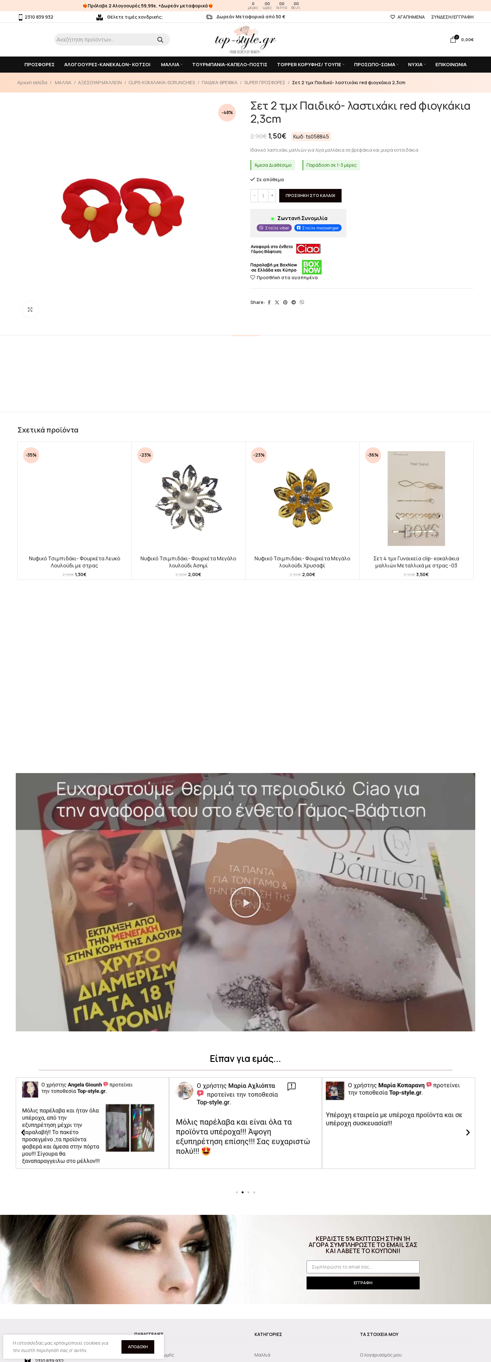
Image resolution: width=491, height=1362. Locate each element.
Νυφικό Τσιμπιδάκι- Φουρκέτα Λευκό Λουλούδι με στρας (74, 562)
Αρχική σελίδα (32, 82)
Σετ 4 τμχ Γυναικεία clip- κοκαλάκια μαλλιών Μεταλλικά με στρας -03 (416, 562)
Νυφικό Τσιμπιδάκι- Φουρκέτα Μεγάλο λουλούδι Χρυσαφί (302, 562)
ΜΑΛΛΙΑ (62, 82)
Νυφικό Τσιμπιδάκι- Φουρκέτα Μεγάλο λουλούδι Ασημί (188, 562)
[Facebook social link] (269, 302)
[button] (245, 902)
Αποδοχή (138, 1346)
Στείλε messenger (320, 228)
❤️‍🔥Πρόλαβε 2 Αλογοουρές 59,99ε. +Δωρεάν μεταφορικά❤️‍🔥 (147, 6)
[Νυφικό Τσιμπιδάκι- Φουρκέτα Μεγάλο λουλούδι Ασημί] (188, 498)
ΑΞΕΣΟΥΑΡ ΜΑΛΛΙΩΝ (100, 82)
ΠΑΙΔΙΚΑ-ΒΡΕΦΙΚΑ (219, 82)
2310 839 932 (35, 17)
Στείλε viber (277, 228)
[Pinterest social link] (285, 302)
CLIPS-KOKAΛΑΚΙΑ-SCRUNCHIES (162, 82)
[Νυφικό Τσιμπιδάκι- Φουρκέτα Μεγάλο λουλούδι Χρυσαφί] (302, 498)
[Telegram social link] (294, 302)
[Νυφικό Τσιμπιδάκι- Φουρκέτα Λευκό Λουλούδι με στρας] (74, 498)
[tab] (245, 345)
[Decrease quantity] (254, 196)
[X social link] (277, 302)
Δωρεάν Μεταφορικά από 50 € (245, 16)
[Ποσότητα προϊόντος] (263, 196)
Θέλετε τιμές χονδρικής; (129, 17)
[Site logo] (245, 39)
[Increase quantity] (272, 196)
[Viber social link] (302, 302)
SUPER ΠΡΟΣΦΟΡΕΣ (264, 82)
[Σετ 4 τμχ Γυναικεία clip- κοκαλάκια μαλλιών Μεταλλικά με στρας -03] (416, 498)
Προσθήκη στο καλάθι (310, 196)
